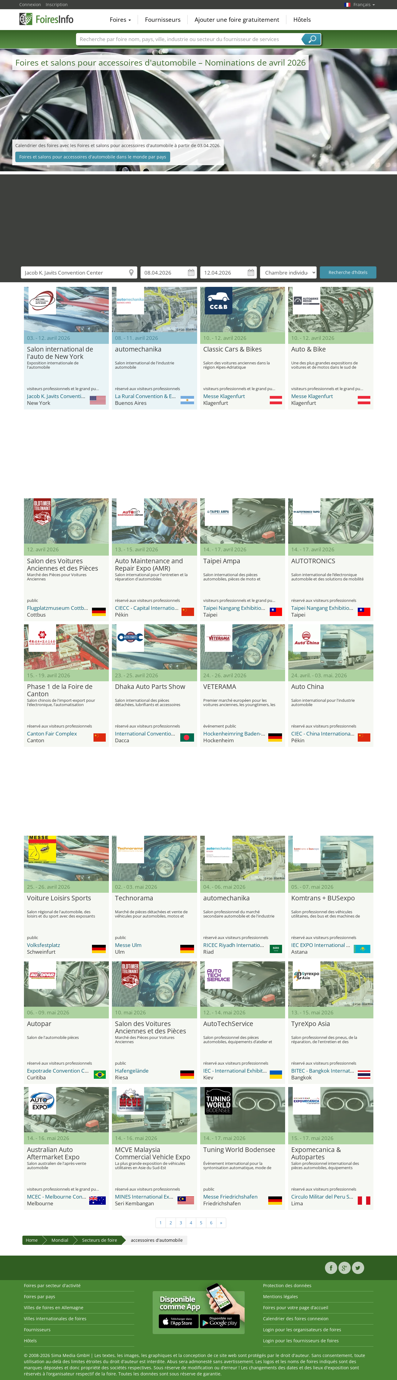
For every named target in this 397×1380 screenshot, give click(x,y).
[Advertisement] (199, 217)
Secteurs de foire (99, 1240)
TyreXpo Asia (310, 1024)
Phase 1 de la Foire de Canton (60, 690)
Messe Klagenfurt (224, 396)
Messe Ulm (128, 945)
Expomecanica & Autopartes (316, 1153)
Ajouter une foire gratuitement (237, 20)
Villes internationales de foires (55, 1318)
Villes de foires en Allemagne (53, 1307)
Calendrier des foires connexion (296, 1318)
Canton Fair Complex (52, 733)
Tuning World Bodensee (239, 1150)
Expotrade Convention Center (62, 1070)
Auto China (307, 687)
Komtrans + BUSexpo (323, 898)
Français (364, 4)
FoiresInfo (50, 19)
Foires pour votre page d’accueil (295, 1307)
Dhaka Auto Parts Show (150, 687)
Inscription (57, 4)
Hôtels (302, 20)
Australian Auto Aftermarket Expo (53, 1153)
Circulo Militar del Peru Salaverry (329, 1196)
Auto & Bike (308, 349)
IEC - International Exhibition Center (245, 1070)
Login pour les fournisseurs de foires (301, 1341)
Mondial (60, 1240)
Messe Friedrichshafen (230, 1196)
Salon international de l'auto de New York (60, 353)
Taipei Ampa (221, 561)
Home (32, 1240)
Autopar (39, 1024)
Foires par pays (39, 1296)
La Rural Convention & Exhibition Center (162, 396)
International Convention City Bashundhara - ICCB (174, 733)
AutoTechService (228, 1024)
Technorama (134, 898)
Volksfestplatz (43, 945)
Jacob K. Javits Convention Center (66, 396)
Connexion (30, 4)
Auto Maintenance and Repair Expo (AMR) (149, 564)
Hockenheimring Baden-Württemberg (248, 733)
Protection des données (287, 1285)
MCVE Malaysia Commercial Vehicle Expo (152, 1153)
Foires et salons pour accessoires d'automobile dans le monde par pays (92, 157)
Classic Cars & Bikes (232, 349)
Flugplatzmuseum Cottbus (58, 607)
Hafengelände (132, 1070)
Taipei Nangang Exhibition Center (242, 607)
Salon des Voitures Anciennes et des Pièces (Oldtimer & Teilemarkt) (62, 564)
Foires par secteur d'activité (52, 1285)
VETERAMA (219, 687)
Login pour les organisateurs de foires (302, 1329)
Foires (120, 20)
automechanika (138, 349)
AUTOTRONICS (313, 561)
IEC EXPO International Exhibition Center (339, 945)
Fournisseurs (163, 20)
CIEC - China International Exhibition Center (342, 733)
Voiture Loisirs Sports (59, 898)
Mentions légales (280, 1296)
